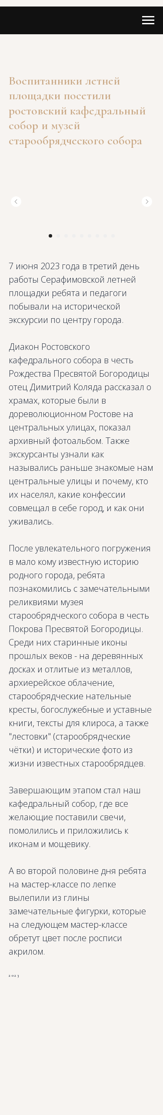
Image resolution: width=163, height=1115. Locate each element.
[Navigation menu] (148, 20)
